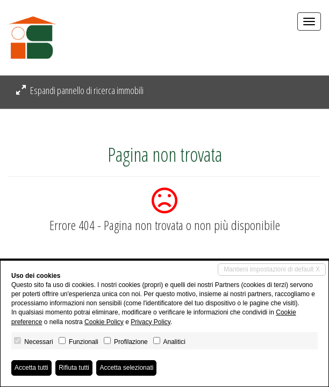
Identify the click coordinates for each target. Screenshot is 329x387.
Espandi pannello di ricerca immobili (80, 90)
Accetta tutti (31, 367)
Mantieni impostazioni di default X (272, 269)
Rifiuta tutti (74, 367)
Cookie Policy (104, 322)
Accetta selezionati (126, 367)
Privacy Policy (150, 322)
